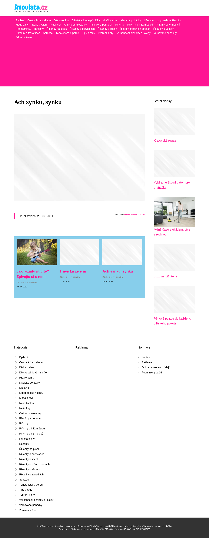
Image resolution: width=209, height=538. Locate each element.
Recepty (39, 28)
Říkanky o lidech (107, 28)
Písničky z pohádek (101, 24)
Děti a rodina (61, 20)
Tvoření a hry (105, 33)
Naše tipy (55, 24)
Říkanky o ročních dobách (135, 28)
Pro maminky (23, 28)
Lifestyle (149, 20)
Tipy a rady (88, 33)
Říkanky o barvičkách (82, 28)
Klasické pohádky (130, 20)
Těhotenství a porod (67, 33)
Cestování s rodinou (39, 20)
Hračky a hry (110, 20)
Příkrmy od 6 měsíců (168, 24)
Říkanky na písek (57, 28)
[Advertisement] (104, 62)
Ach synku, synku (117, 271)
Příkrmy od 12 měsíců (140, 24)
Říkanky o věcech (163, 28)
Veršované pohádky (165, 33)
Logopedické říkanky (169, 20)
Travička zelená (73, 271)
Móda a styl (22, 24)
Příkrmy (119, 24)
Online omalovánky (75, 24)
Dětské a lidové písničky (86, 20)
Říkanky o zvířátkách (28, 33)
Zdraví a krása (24, 37)
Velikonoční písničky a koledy (133, 33)
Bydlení (20, 20)
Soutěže (48, 33)
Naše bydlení (39, 24)
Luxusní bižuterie (165, 276)
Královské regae (165, 140)
